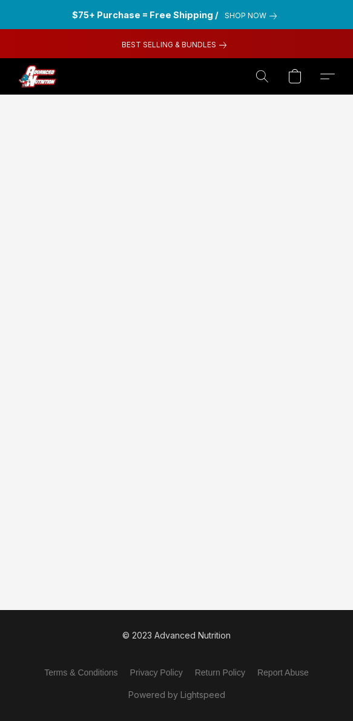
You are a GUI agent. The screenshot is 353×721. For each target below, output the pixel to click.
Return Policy (220, 672)
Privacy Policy (156, 672)
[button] (38, 76)
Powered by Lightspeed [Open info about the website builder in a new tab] (176, 694)
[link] (253, 16)
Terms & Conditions (80, 672)
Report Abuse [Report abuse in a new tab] (283, 672)
